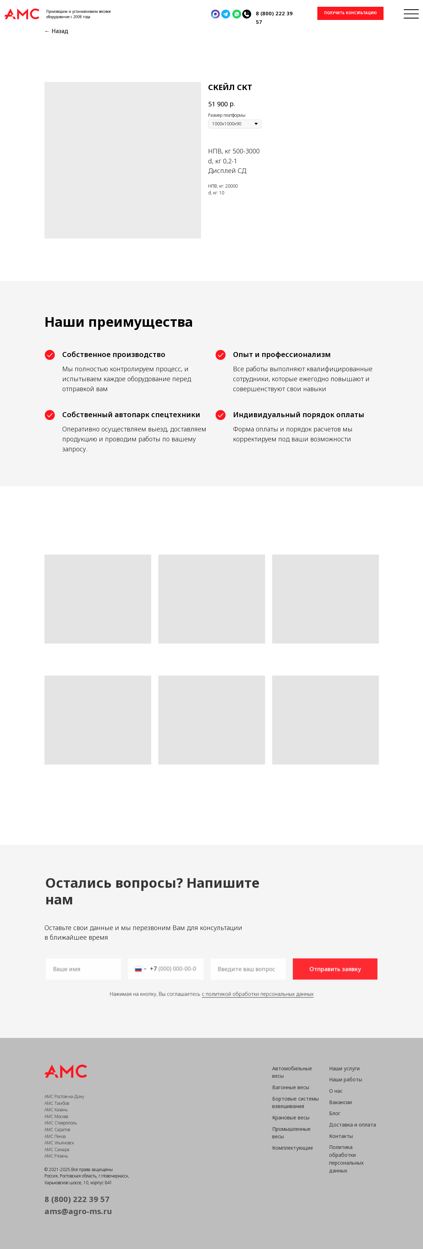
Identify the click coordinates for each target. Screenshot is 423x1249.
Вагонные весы (290, 1087)
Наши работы (345, 1079)
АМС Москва (56, 1116)
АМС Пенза (55, 1136)
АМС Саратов (57, 1130)
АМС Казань (56, 1110)
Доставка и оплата (352, 1124)
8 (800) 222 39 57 (77, 1198)
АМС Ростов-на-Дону (64, 1096)
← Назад (56, 31)
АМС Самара (56, 1149)
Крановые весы (291, 1117)
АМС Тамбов (56, 1103)
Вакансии (340, 1102)
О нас (336, 1090)
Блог (334, 1113)
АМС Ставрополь (60, 1123)
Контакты (341, 1136)
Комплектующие (292, 1147)
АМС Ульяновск (59, 1143)
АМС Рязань (56, 1156)
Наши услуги (344, 1068)
